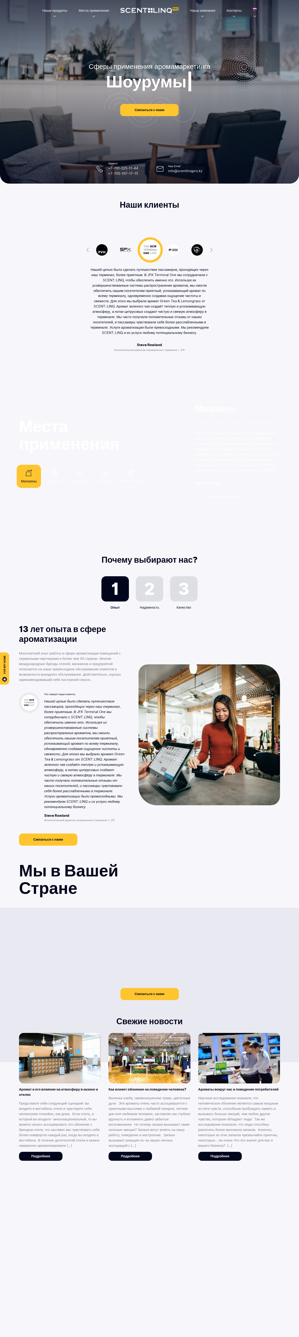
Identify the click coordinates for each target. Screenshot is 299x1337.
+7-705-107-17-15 (123, 173)
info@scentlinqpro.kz (185, 171)
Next (211, 250)
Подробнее (40, 1156)
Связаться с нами (149, 110)
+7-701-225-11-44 (123, 168)
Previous (87, 250)
